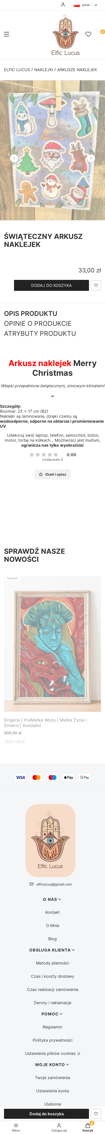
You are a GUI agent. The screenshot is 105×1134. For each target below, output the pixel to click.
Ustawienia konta (52, 1090)
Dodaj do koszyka (51, 285)
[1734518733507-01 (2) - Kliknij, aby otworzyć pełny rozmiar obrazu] (52, 150)
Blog (52, 938)
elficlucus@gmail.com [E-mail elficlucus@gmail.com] (54, 884)
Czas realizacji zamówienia (52, 989)
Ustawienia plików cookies (51, 1053)
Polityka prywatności (52, 1040)
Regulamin (52, 1026)
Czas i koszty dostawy (52, 976)
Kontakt (52, 912)
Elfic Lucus (17, 69)
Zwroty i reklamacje (52, 1002)
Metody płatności (52, 962)
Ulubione (52, 1104)
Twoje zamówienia (52, 1077)
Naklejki (43, 69)
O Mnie (52, 925)
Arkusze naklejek (77, 69)
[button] (6, 35)
